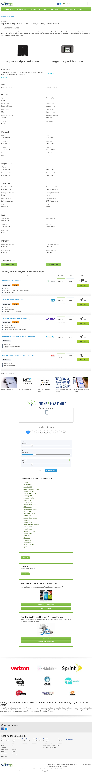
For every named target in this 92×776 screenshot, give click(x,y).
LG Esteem (27, 538)
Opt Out (88, 764)
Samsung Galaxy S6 (29, 531)
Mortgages (73, 9)
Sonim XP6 (27, 535)
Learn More (25, 557)
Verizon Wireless (5, 740)
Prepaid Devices (47, 743)
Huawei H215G (28, 487)
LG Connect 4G (28, 502)
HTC (13, 745)
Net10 (2, 751)
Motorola (14, 749)
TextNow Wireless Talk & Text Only (16, 319)
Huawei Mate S (28, 527)
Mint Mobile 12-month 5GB (13, 281)
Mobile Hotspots (26, 740)
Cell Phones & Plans (8, 9)
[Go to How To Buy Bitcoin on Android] (45, 382)
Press (68, 3)
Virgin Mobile (4, 749)
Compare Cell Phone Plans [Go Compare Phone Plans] (46, 604)
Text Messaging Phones (49, 747)
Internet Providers (36, 740)
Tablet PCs (24, 743)
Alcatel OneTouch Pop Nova (31, 524)
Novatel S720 (27, 500)
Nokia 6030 (27, 520)
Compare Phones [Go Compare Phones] (46, 608)
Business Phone (21, 9)
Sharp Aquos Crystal (29, 513)
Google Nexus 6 (28, 540)
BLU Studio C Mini (29, 484)
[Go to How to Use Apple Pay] (9, 382)
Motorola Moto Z (28, 522)
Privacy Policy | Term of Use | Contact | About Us (66, 764)
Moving (81, 9)
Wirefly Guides (69, 739)
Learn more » (5, 77)
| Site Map (83, 764)
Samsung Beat (28, 533)
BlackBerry (15, 743)
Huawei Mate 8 (28, 542)
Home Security (55, 9)
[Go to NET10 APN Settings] (27, 382)
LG (12, 747)
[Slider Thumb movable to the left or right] (32, 445)
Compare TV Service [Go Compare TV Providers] (46, 638)
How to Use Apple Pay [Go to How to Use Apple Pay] (7, 389)
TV (40, 9)
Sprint (2, 745)
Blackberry (60, 743)
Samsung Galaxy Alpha (30, 518)
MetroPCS (4, 754)
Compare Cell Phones (7, 16)
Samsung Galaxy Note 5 (30, 509)
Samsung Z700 (28, 496)
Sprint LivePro (27, 547)
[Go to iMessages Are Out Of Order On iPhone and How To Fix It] (80, 382)
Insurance (64, 9)
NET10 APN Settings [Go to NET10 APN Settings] (25, 389)
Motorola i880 (27, 515)
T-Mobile (3, 747)
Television (34, 743)
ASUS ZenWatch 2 (29, 498)
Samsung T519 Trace (30, 504)
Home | (50, 764)
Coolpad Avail (27, 511)
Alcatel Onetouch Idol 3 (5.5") (32, 489)
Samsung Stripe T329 (30, 493)
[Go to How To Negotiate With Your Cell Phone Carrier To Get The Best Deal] (63, 382)
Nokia (13, 751)
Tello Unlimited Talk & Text (12, 300)
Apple (13, 740)
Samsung (14, 754)
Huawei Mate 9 (28, 529)
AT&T (2, 743)
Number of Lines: (46, 427)
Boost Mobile (4, 756)
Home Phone (32, 9)
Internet (46, 9)
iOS (58, 745)
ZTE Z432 (26, 482)
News (63, 3)
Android (60, 740)
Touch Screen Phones (49, 745)
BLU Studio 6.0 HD (29, 544)
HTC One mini (28, 507)
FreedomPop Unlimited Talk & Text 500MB (19, 337)
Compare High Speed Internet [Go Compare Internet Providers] (46, 641)
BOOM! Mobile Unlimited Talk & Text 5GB (18, 355)
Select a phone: (47, 408)
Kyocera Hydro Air (29, 491)
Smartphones (46, 740)
